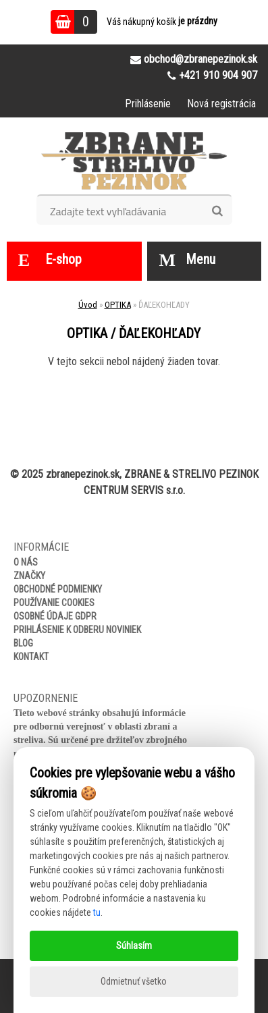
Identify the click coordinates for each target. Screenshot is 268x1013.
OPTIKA (118, 305)
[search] (217, 211)
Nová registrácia (221, 103)
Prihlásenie (148, 103)
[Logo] (134, 160)
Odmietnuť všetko (134, 981)
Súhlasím (134, 945)
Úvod (87, 305)
